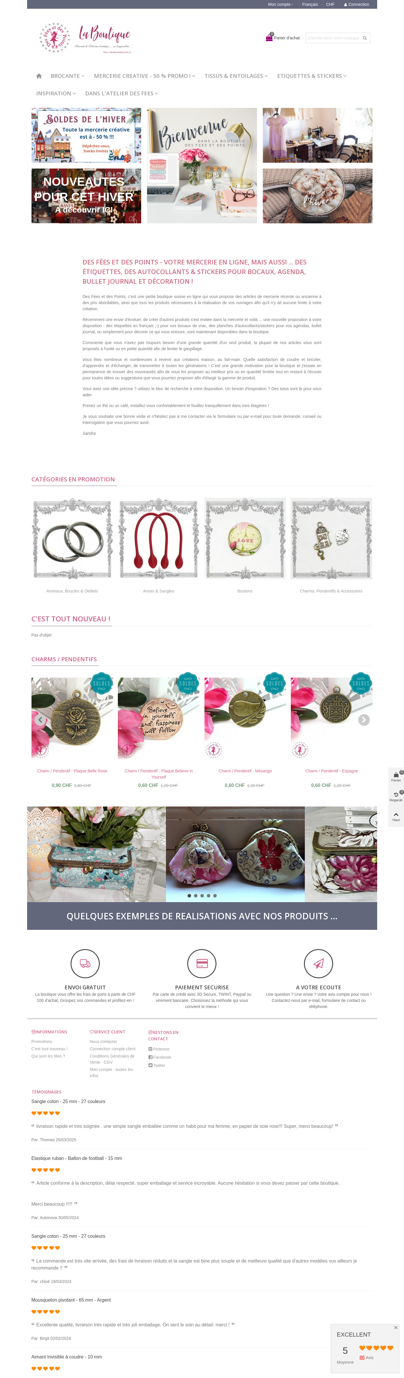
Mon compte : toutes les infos (111, 1072)
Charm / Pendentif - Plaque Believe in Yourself (159, 774)
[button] (40, 720)
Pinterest (158, 1049)
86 (362, 1357)
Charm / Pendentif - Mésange (245, 771)
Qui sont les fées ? (48, 1056)
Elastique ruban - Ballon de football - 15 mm (77, 1158)
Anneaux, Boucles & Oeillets (72, 591)
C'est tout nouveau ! (71, 618)
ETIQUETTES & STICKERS (309, 75)
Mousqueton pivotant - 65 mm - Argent (71, 1300)
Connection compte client (113, 1048)
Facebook (159, 1057)
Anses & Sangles (158, 591)
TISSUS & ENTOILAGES (233, 75)
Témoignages (46, 1092)
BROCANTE (65, 75)
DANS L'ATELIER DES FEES (119, 93)
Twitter (156, 1065)
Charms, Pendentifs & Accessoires (331, 591)
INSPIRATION (53, 93)
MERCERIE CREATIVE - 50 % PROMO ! (142, 75)
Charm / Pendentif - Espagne (331, 771)
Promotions (42, 1041)
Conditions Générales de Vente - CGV (112, 1059)
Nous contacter (103, 1041)
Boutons (244, 591)
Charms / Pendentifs (64, 659)
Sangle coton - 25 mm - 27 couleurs (68, 1101)
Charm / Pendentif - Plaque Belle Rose (72, 771)
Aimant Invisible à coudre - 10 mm (67, 1356)
